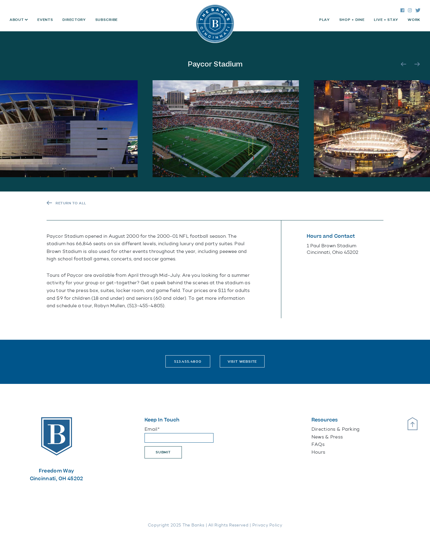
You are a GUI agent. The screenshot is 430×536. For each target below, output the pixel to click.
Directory (73, 20)
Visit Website (242, 361)
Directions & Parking (335, 429)
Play (324, 20)
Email (152, 429)
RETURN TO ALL (71, 203)
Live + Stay (386, 20)
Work (414, 20)
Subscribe (106, 20)
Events (45, 20)
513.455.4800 (188, 361)
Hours (318, 452)
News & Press (327, 437)
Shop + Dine (352, 20)
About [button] (17, 20)
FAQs (318, 444)
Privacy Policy (267, 525)
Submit (163, 452)
